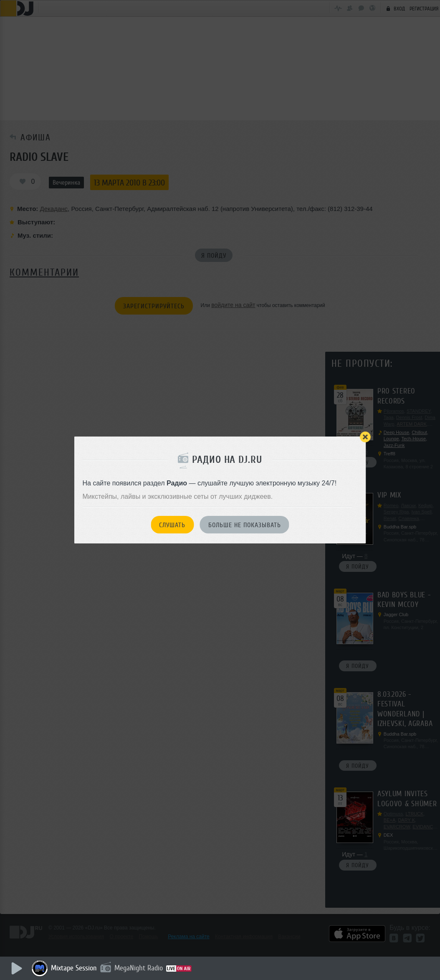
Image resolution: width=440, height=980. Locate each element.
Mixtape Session (74, 968)
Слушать (172, 525)
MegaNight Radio (138, 968)
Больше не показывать (244, 525)
